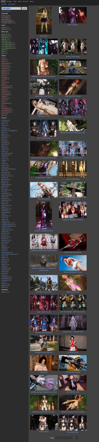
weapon (5, 285)
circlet (5, 150)
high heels (6, 200)
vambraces (6, 280)
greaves (5, 186)
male (4, 217)
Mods (3, 1)
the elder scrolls (8, 23)
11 (77, 438)
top (4, 275)
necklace (5, 228)
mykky (4, 96)
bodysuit (5, 136)
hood (4, 202)
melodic (5, 93)
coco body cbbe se (8, 44)
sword (5, 271)
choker (4, 148)
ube (4, 51)
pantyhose (6, 237)
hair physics (6, 190)
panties (5, 233)
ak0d (3, 58)
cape (4, 146)
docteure (5, 74)
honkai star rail (7, 86)
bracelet (4, 141)
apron (4, 124)
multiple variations (8, 226)
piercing (5, 242)
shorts (5, 259)
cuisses (5, 167)
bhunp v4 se (6, 36)
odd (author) (6, 103)
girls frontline (6, 19)
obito (4, 101)
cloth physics (7, 153)
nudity (5, 231)
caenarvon (6, 67)
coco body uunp (8, 46)
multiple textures (8, 224)
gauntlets (6, 179)
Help (19, 1)
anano (4, 60)
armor (5, 125)
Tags (15, 1)
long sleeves (6, 212)
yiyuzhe (4, 114)
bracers (5, 144)
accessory (5, 120)
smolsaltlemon (6, 110)
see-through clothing (9, 254)
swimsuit (5, 270)
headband (5, 193)
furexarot (5, 82)
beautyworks (6, 63)
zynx (4, 115)
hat (4, 191)
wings (4, 287)
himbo (4, 50)
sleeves (5, 264)
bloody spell (6, 16)
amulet (4, 122)
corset (5, 158)
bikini (4, 134)
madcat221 (5, 91)
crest (3, 162)
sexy (4, 256)
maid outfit (6, 216)
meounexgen (6, 94)
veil (3, 282)
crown (4, 164)
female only (7, 176)
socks (4, 266)
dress (4, 170)
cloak (4, 151)
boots (4, 137)
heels (4, 197)
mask (4, 219)
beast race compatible (9, 130)
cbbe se (5, 39)
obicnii (4, 100)
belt (4, 132)
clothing (6, 155)
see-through (6, 252)
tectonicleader (6, 112)
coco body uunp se (8, 48)
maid (4, 214)
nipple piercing (7, 230)
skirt (4, 263)
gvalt (3, 84)
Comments (11, 4)
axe (3, 127)
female (5, 174)
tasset (4, 273)
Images (9, 1)
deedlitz (5, 72)
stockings (6, 268)
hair (4, 188)
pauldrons (6, 240)
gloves (5, 181)
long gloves (6, 209)
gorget (4, 183)
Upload (3, 4)
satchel (4, 249)
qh (3, 105)
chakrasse (5, 68)
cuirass (5, 165)
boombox (5, 65)
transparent (6, 277)
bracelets (5, 143)
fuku (3, 80)
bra (4, 139)
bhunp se (6, 34)
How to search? (6, 11)
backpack (5, 129)
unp (4, 53)
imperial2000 (6, 87)
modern (5, 221)
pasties (5, 238)
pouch (4, 244)
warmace (5, 284)
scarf (4, 250)
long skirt (5, 210)
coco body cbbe (7, 43)
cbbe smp (6, 41)
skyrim (5, 27)
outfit (5, 292)
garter (4, 177)
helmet (5, 198)
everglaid (5, 79)
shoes (5, 257)
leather (5, 204)
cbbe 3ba (6, 37)
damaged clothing (8, 169)
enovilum (5, 77)
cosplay (5, 160)
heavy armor (6, 195)
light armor (6, 205)
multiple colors (8, 223)
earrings (5, 172)
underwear (6, 278)
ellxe (4, 75)
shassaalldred (6, 108)
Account (25, 1)
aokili (4, 61)
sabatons (5, 247)
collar (4, 157)
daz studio (6, 17)
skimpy (5, 261)
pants (4, 235)
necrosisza (5, 98)
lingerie (5, 207)
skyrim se (6, 29)
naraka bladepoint (8, 21)
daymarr (5, 70)
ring (4, 245)
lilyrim (4, 89)
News (31, 1)
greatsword (6, 184)
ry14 (4, 107)
